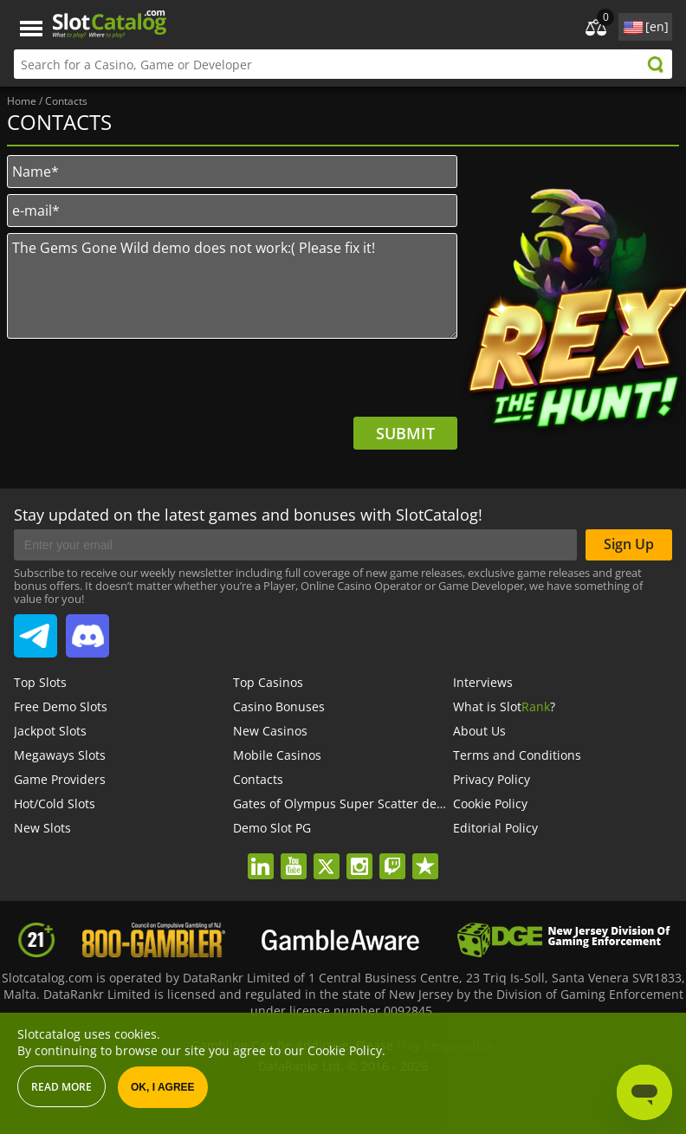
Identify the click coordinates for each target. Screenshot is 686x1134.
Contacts (258, 779)
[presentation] (325, 383)
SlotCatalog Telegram (35, 629)
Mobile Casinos (277, 755)
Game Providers (60, 779)
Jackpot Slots (50, 731)
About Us (479, 731)
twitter (326, 855)
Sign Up (629, 544)
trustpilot (424, 855)
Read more (61, 1086)
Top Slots (40, 682)
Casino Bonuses (279, 706)
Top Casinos (268, 682)
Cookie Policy (490, 803)
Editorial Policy (495, 828)
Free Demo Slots (60, 706)
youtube (293, 855)
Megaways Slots (60, 755)
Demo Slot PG (272, 828)
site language (631, 24)
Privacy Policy (491, 779)
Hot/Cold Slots (54, 803)
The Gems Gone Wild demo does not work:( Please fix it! (232, 286)
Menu (31, 29)
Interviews (483, 682)
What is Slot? (504, 706)
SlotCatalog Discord (87, 629)
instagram (359, 855)
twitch (392, 855)
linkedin (260, 855)
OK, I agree (163, 1087)
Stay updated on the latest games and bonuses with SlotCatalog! (248, 514)
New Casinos (270, 731)
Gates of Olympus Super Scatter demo (344, 803)
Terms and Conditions (517, 755)
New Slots (42, 828)
